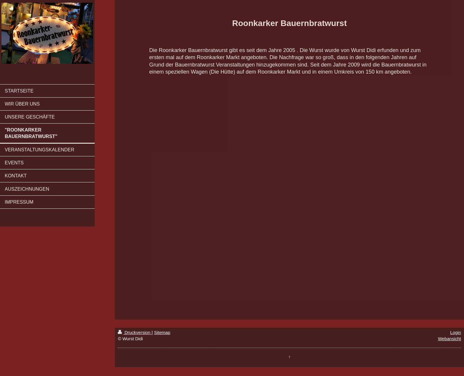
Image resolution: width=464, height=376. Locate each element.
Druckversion (135, 332)
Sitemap (162, 332)
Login (455, 332)
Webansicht (449, 338)
